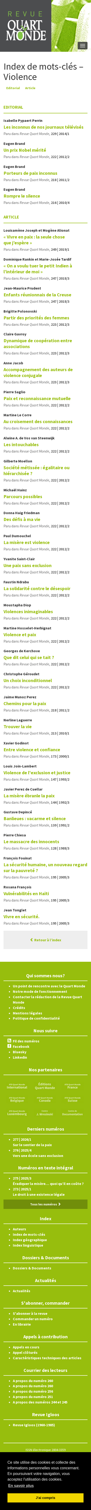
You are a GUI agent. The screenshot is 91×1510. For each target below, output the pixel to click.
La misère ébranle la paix (29, 796)
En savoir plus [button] (21, 1486)
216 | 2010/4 (60, 202)
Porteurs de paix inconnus (30, 173)
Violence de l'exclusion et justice (37, 772)
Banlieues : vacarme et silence (35, 818)
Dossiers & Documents (32, 1268)
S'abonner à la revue (30, 1313)
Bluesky (19, 1051)
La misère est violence (27, 542)
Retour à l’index (45, 940)
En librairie (22, 1324)
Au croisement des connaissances (38, 421)
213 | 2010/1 (60, 733)
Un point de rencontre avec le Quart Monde (49, 986)
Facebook (21, 1046)
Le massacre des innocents (31, 841)
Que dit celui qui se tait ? (29, 657)
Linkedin (20, 1057)
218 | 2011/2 (60, 179)
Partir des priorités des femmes (36, 318)
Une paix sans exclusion (28, 565)
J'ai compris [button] (45, 1498)
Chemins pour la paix (25, 703)
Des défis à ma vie (22, 519)
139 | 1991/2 (60, 825)
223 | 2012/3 (60, 324)
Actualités (21, 1290)
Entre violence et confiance (32, 749)
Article (30, 88)
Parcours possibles (23, 496)
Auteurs (19, 1229)
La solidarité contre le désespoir (37, 588)
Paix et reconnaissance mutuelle (37, 398)
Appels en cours (26, 1347)
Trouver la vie (18, 726)
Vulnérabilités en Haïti (26, 893)
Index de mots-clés (29, 1234)
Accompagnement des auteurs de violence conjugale (38, 372)
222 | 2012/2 (60, 156)
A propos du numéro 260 (33, 1380)
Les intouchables (21, 444)
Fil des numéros (26, 1041)
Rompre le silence (22, 196)
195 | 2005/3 (60, 877)
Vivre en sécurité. (21, 916)
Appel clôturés (25, 1352)
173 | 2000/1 (60, 756)
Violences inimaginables (28, 611)
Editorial (13, 88)
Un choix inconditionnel (28, 680)
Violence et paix (20, 634)
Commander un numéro (33, 1318)
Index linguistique (28, 1245)
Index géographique (30, 1239)
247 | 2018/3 (60, 278)
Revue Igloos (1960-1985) (34, 1425)
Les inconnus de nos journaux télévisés (44, 127)
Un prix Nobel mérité (25, 150)
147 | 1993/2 (60, 779)
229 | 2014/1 (60, 133)
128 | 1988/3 (60, 848)
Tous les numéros (45, 1204)
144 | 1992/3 (60, 802)
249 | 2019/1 (60, 249)
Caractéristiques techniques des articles (47, 1357)
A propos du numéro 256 (33, 1391)
